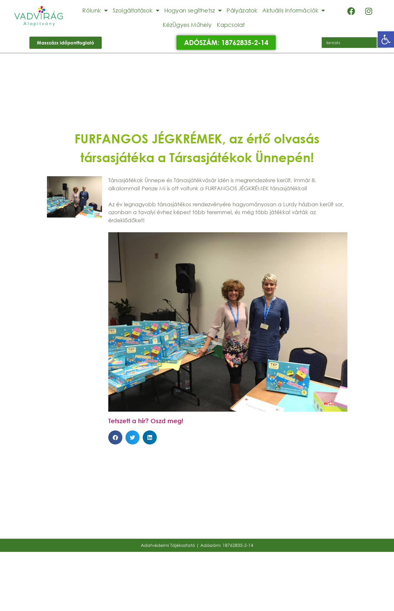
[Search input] (350, 42)
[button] (386, 39)
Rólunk (94, 10)
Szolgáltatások (136, 10)
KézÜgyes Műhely (187, 24)
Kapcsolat (231, 24)
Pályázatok (242, 10)
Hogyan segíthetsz (193, 10)
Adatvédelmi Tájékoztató (168, 545)
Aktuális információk (293, 10)
